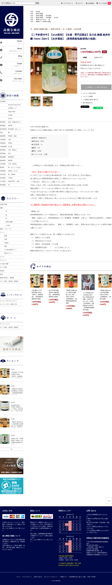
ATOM (93, 577)
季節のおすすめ (41, 19)
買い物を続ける (88, 103)
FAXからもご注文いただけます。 (90, 68)
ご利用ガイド (63, 577)
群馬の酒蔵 (39, 13)
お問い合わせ (38, 577)
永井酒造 (48, 15)
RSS (89, 577)
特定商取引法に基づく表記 (77, 577)
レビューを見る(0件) (89, 93)
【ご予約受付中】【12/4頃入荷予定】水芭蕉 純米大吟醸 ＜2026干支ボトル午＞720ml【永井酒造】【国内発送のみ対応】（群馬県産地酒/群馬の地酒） (88, 301)
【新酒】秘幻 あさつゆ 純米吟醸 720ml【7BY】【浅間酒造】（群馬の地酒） (105, 295)
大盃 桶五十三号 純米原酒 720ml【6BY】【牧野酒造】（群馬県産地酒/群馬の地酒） (37, 295)
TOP (31, 11)
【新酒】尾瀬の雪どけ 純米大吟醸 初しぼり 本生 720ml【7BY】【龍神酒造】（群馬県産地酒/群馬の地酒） (71, 297)
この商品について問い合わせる (96, 87)
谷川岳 (56, 17)
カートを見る (105, 3)
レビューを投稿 (88, 96)
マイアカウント (68, 3)
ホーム (19, 577)
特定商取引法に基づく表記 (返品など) (92, 65)
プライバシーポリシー (51, 577)
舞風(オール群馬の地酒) (43, 21)
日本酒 (38, 11)
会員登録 (91, 3)
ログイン (81, 3)
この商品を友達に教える (90, 99)
